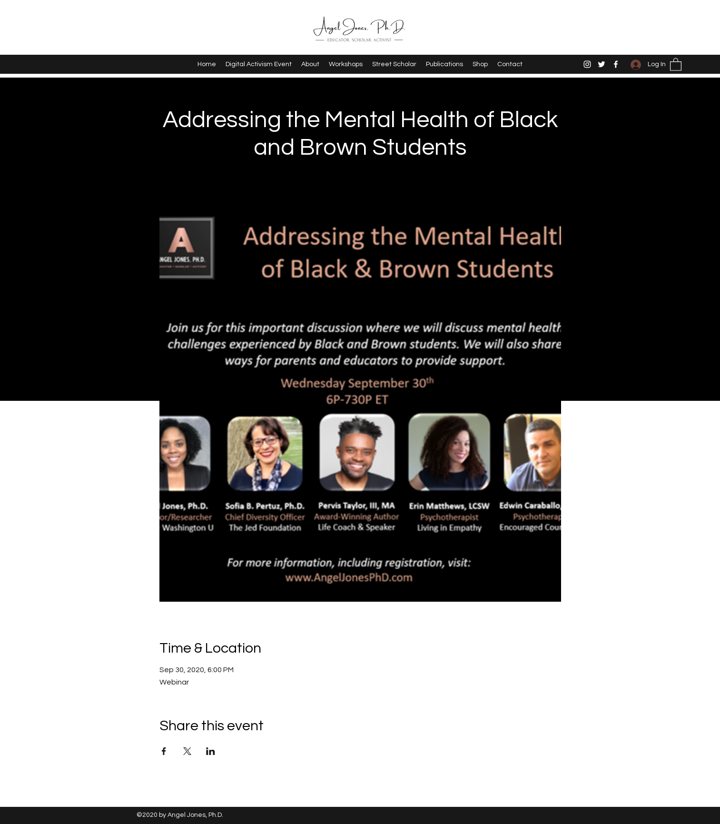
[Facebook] (616, 64)
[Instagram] (587, 64)
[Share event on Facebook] (163, 751)
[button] (675, 64)
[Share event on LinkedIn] (210, 751)
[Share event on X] (187, 751)
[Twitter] (601, 64)
